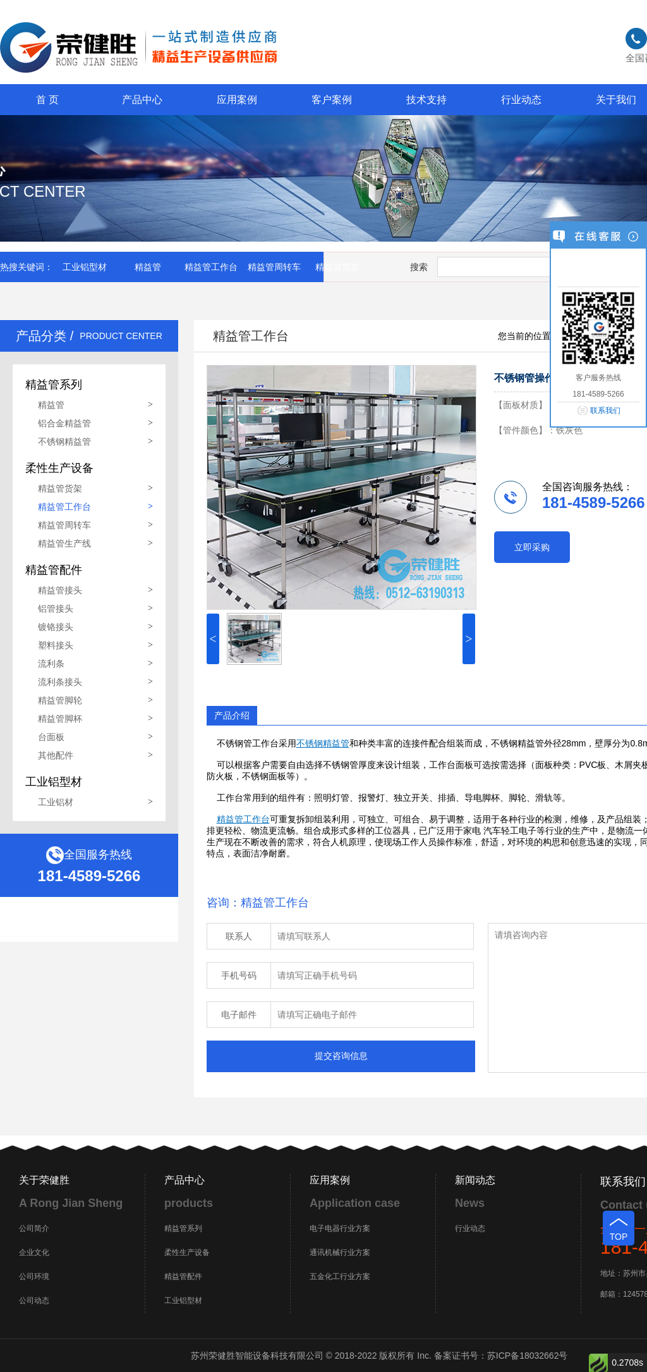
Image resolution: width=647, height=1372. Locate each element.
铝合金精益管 (64, 423)
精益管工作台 (211, 267)
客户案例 (331, 99)
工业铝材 (55, 802)
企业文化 (34, 1252)
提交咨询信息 (341, 1056)
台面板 (51, 737)
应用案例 (237, 99)
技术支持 (426, 99)
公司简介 (34, 1228)
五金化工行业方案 (340, 1276)
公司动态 (34, 1300)
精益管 (148, 267)
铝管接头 (55, 608)
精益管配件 (183, 1276)
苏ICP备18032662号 (527, 1355)
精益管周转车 (274, 267)
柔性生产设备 (187, 1252)
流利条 (51, 663)
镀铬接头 (55, 627)
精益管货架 (337, 267)
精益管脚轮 (60, 700)
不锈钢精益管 (64, 441)
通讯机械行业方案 (340, 1252)
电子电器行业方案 (340, 1228)
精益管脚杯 (60, 719)
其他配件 (55, 755)
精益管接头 (60, 590)
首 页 (47, 99)
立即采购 (532, 547)
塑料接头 (55, 645)
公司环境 (34, 1276)
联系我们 (605, 410)
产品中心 (142, 99)
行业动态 (521, 99)
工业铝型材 (85, 267)
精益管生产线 (64, 543)
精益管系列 (183, 1228)
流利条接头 (60, 682)
